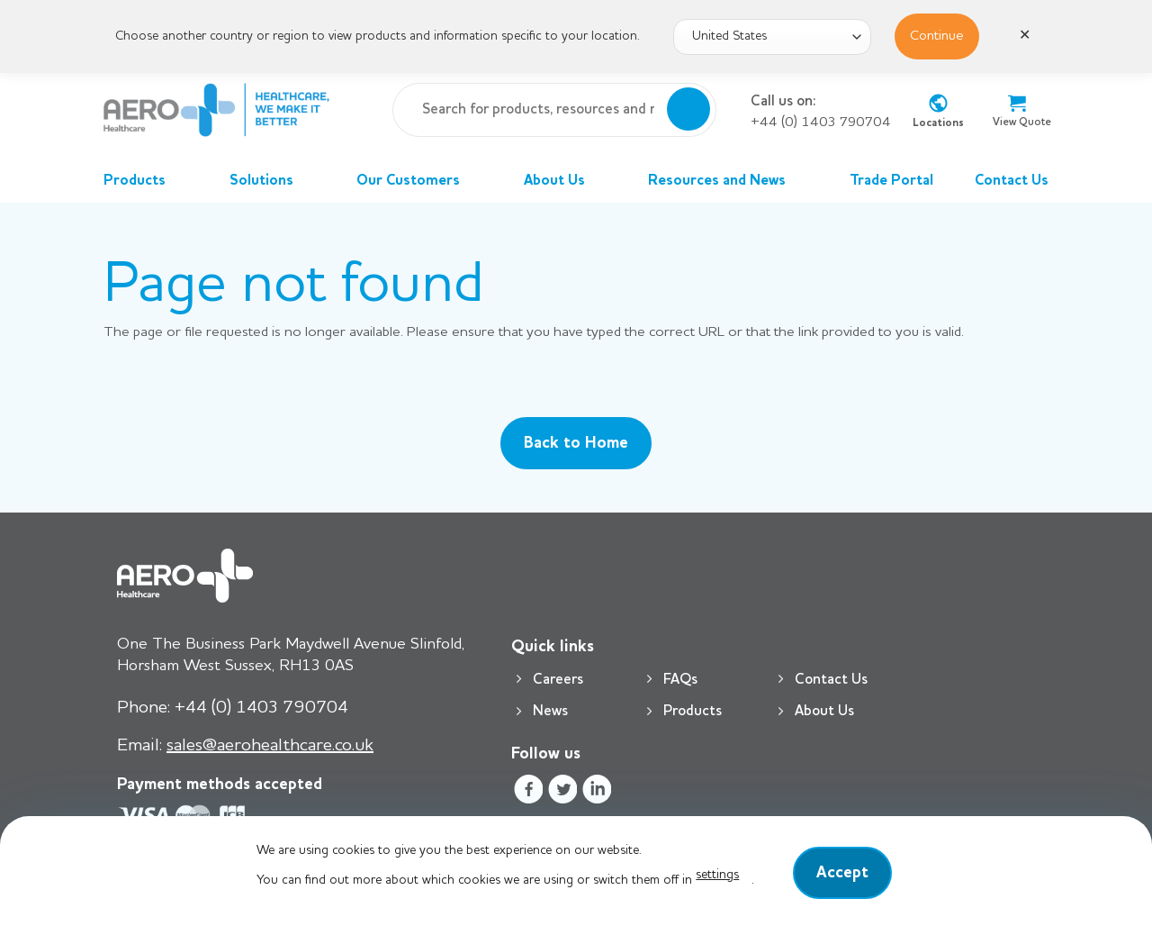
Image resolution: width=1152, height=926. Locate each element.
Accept (842, 873)
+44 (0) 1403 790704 (821, 122)
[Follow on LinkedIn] (597, 792)
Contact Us (1011, 181)
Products (145, 181)
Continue (937, 36)
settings (717, 874)
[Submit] (688, 109)
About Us (565, 181)
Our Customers (419, 181)
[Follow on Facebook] (528, 792)
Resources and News (727, 181)
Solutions (272, 181)
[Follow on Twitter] (562, 792)
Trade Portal (891, 181)
